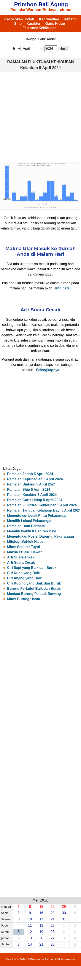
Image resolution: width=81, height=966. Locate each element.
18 (41, 925)
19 (41, 932)
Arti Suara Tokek (20, 557)
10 (30, 919)
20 (41, 938)
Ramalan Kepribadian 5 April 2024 (35, 479)
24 (53, 919)
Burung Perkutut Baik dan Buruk (34, 588)
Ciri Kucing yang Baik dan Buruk (34, 583)
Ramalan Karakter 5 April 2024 (32, 495)
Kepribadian (49, 19)
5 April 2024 (50, 68)
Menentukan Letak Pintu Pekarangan (37, 515)
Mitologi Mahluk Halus (25, 541)
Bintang (70, 19)
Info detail (63, 288)
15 (41, 906)
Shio (18, 23)
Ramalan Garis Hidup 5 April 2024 (34, 500)
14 (30, 944)
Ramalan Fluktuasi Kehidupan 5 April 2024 (42, 505)
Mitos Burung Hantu (23, 599)
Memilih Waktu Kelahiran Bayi (31, 531)
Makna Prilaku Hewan (25, 552)
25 (53, 925)
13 (30, 938)
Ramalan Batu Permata (26, 526)
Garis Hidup (55, 23)
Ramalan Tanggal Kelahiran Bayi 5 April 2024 (44, 510)
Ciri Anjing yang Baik (24, 578)
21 (41, 944)
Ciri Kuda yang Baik (23, 573)
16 (41, 913)
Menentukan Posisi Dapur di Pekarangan (40, 536)
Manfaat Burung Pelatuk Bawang (34, 594)
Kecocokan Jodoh (19, 19)
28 (53, 944)
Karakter (34, 23)
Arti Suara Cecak (21, 562)
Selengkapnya (47, 370)
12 (30, 932)
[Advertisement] (40, 117)
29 (64, 906)
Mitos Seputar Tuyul (23, 547)
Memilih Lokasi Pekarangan (29, 521)
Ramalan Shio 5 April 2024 (28, 489)
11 (30, 925)
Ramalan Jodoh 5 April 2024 (30, 474)
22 (53, 906)
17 (41, 919)
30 (64, 913)
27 (53, 938)
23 (53, 913)
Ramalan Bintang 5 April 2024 (31, 484)
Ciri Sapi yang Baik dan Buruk (32, 568)
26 (53, 932)
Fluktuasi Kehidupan (39, 28)
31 (64, 919)
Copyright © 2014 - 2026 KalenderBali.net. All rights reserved (40, 959)
